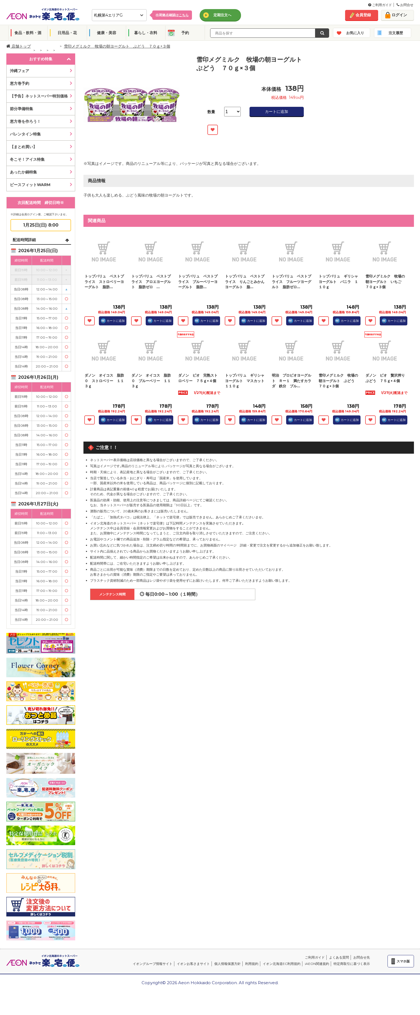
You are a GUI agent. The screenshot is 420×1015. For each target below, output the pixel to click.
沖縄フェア (19, 70)
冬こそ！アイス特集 (27, 159)
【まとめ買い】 (23, 146)
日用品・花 (67, 32)
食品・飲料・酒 (27, 32)
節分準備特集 (21, 108)
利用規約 (251, 964)
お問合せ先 (361, 957)
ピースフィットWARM (30, 184)
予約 (185, 32)
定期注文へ (222, 15)
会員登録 (363, 14)
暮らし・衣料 (145, 32)
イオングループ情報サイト (152, 964)
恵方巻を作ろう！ (25, 121)
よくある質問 (339, 957)
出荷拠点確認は (172, 15)
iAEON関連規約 (317, 964)
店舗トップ (18, 46)
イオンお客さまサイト (193, 964)
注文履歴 (396, 33)
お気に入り (355, 33)
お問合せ (405, 5)
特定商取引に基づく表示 (352, 964)
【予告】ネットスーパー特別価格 (39, 96)
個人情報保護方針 (227, 964)
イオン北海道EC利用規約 (281, 964)
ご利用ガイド (380, 5)
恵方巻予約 (19, 83)
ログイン (399, 14)
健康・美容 (106, 32)
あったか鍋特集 (23, 172)
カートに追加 (276, 111)
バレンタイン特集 (25, 134)
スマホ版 (403, 961)
